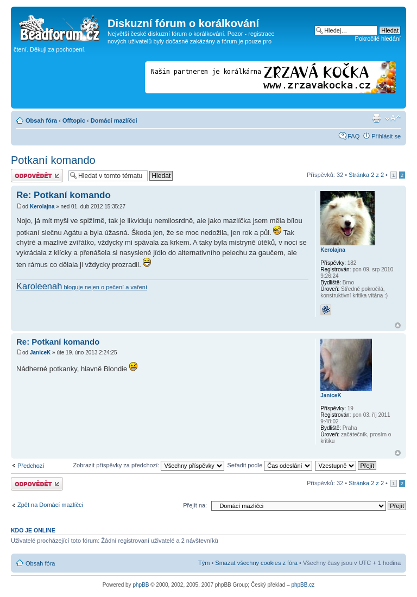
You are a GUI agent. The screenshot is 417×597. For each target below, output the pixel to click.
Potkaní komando (53, 160)
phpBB (140, 585)
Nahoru (398, 325)
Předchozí (31, 465)
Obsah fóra (41, 120)
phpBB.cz (302, 585)
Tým (204, 563)
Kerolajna (42, 206)
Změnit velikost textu (393, 118)
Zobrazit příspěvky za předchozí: (148, 465)
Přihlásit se (386, 136)
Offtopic (73, 120)
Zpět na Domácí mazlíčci (50, 504)
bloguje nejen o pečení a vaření (81, 287)
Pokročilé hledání (378, 38)
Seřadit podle (269, 465)
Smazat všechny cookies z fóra (256, 563)
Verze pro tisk (376, 118)
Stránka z (366, 175)
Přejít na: (195, 505)
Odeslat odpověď (37, 175)
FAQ (353, 136)
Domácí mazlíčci (114, 120)
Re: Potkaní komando (63, 195)
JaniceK (40, 352)
